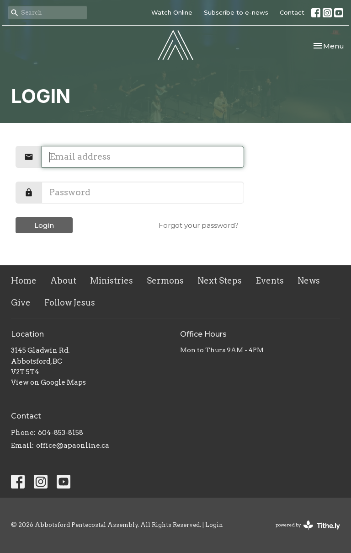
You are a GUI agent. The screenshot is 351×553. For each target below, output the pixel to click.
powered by (308, 525)
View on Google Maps (48, 382)
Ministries (111, 280)
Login (44, 225)
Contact (292, 12)
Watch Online (171, 12)
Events (269, 280)
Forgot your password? (199, 225)
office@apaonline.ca (72, 445)
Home (24, 280)
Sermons (165, 280)
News (309, 280)
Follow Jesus (69, 302)
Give (21, 302)
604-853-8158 (60, 433)
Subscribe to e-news (236, 12)
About (63, 280)
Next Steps (219, 280)
